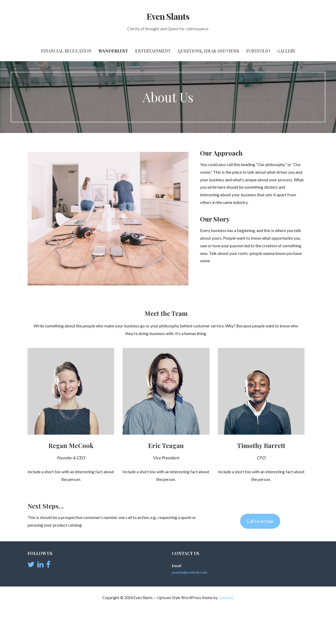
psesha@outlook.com (189, 572)
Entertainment (153, 51)
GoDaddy (226, 597)
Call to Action (260, 521)
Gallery (286, 51)
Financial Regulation (66, 51)
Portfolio (258, 51)
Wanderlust (113, 51)
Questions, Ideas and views (208, 51)
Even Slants (168, 16)
